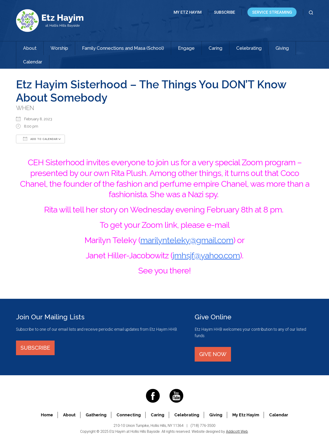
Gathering (96, 414)
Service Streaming (272, 12)
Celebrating (249, 48)
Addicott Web (237, 431)
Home (47, 414)
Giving (282, 48)
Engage (186, 48)
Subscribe (224, 12)
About (30, 48)
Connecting (129, 414)
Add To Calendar (40, 139)
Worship (59, 48)
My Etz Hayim (188, 12)
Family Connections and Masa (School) (123, 48)
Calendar (32, 62)
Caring (215, 48)
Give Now (212, 354)
